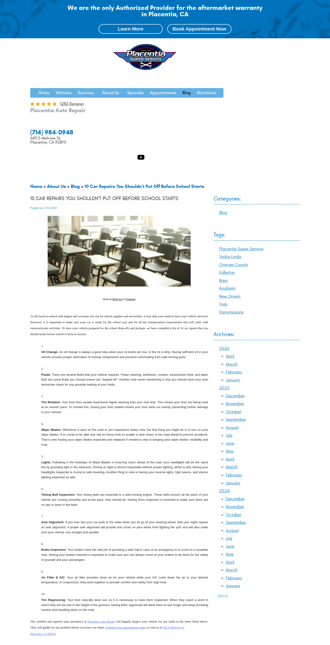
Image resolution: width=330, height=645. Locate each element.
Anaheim (169, 583)
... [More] (221, 505)
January (233, 288)
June (230, 352)
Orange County (118, 583)
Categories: (227, 107)
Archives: (224, 243)
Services (162, 45)
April (230, 264)
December (235, 304)
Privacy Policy (67, 639)
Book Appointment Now (199, 29)
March (232, 272)
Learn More (131, 29)
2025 (224, 296)
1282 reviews (140, 68)
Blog (286, 45)
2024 (224, 399)
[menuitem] (107, 45)
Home (107, 45)
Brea (155, 583)
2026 (224, 256)
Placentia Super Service (61, 583)
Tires (223, 212)
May (230, 359)
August (232, 336)
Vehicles (134, 45)
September (236, 328)
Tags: (220, 143)
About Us (192, 45)
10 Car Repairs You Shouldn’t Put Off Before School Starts (144, 95)
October (233, 320)
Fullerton (141, 583)
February (234, 280)
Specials (222, 45)
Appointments (256, 45)
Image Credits (38, 639)
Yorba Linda (93, 583)
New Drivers (230, 205)
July (229, 344)
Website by (285, 640)
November (235, 312)
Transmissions (231, 220)
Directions (202, 55)
